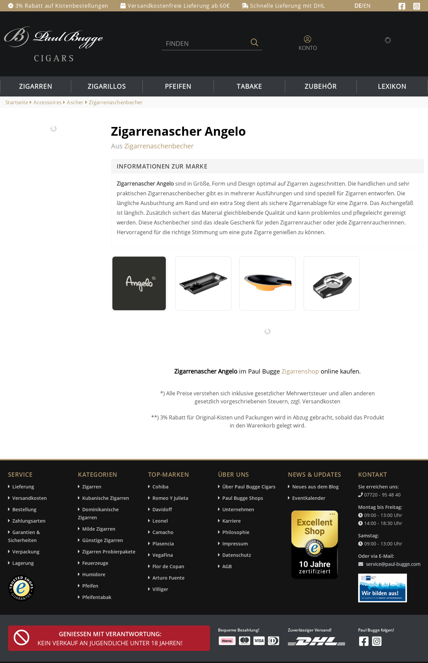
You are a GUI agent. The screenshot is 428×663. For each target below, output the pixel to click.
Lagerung (23, 563)
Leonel (160, 521)
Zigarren (35, 86)
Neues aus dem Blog (315, 486)
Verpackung (25, 551)
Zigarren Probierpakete (108, 551)
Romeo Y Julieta (170, 498)
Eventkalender (308, 498)
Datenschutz (236, 555)
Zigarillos (107, 86)
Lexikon (392, 86)
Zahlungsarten (28, 521)
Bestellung (24, 509)
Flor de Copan (168, 566)
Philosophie (235, 532)
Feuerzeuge (95, 563)
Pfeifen (178, 86)
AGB (227, 566)
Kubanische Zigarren (105, 498)
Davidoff (162, 509)
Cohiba (160, 486)
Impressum (235, 543)
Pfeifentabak (96, 597)
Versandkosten (29, 498)
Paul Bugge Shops (242, 498)
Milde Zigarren (98, 529)
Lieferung (23, 486)
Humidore (93, 574)
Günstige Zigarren (102, 540)
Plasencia (163, 543)
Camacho (163, 532)
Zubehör (321, 86)
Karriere (231, 521)
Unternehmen (238, 509)
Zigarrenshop (300, 371)
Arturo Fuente (168, 578)
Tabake (249, 86)
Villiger (160, 589)
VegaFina (162, 555)
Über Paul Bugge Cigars (249, 486)
